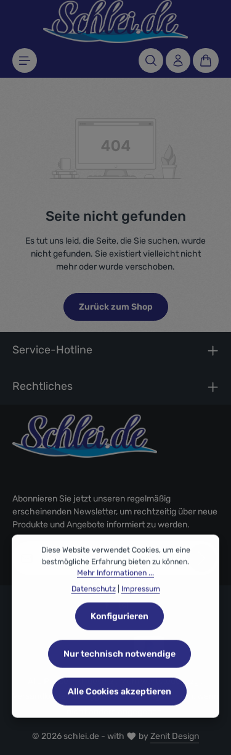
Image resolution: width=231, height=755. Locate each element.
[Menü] (24, 60)
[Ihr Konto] (178, 60)
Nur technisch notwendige (119, 664)
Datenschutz (93, 600)
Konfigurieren (119, 627)
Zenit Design (174, 736)
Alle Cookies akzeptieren (119, 702)
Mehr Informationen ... (115, 584)
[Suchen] (151, 60)
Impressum (140, 600)
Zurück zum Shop (116, 307)
